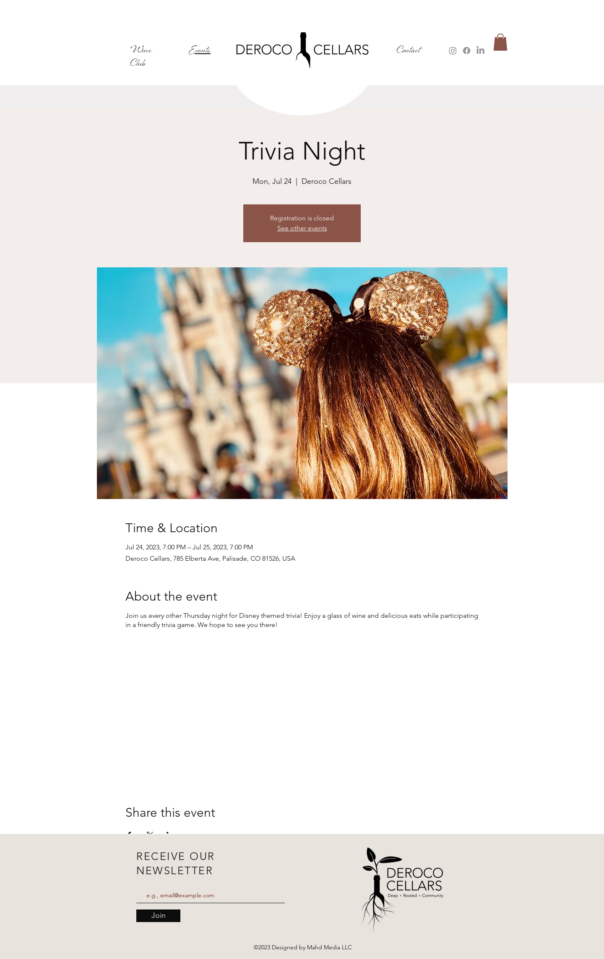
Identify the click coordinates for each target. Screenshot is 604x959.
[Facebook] (466, 50)
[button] (500, 42)
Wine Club (141, 57)
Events (200, 50)
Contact (408, 50)
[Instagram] (453, 50)
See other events (302, 228)
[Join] (158, 915)
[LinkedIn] (480, 50)
